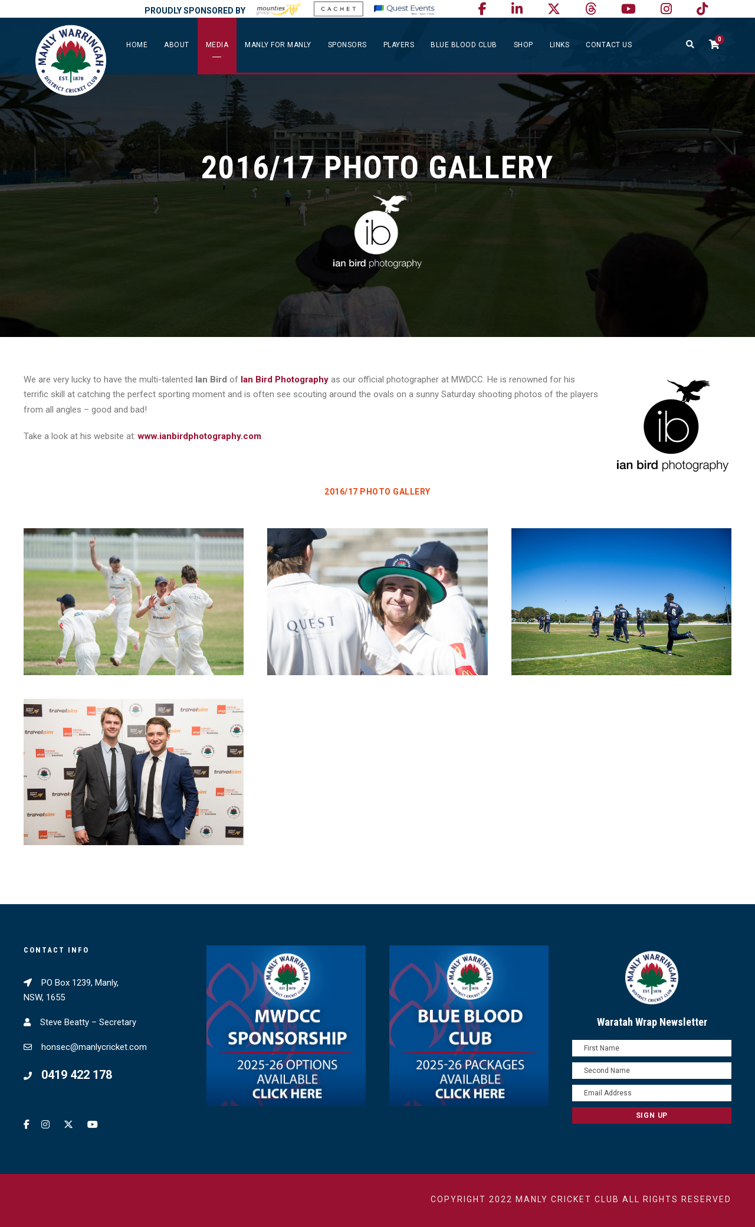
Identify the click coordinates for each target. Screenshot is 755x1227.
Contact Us (609, 45)
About (176, 45)
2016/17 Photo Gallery (377, 491)
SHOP (523, 45)
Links (560, 45)
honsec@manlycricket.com (94, 1047)
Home (136, 45)
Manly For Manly (278, 45)
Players (399, 45)
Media (217, 45)
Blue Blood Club (464, 45)
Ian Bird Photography (285, 379)
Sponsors (347, 45)
